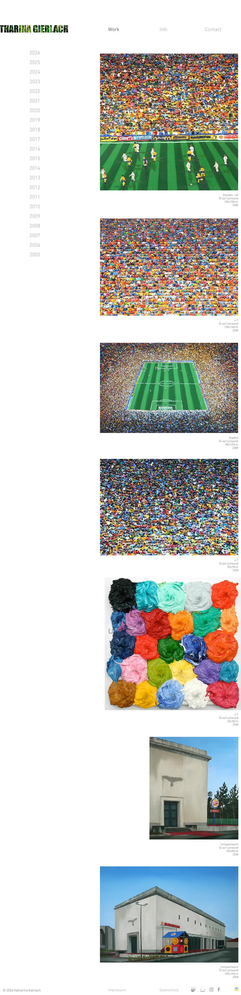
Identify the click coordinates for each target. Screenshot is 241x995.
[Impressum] (117, 990)
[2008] (35, 226)
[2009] (35, 216)
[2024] (35, 72)
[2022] (35, 91)
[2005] (35, 255)
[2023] (35, 82)
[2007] (35, 236)
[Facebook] (218, 989)
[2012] (35, 188)
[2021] (35, 101)
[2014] (35, 168)
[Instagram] (211, 989)
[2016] (35, 149)
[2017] (35, 139)
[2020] (35, 111)
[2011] (35, 197)
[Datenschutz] (169, 990)
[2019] (35, 120)
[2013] (35, 178)
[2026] (35, 53)
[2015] (35, 159)
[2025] (35, 63)
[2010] (35, 207)
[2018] (35, 130)
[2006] (35, 245)
